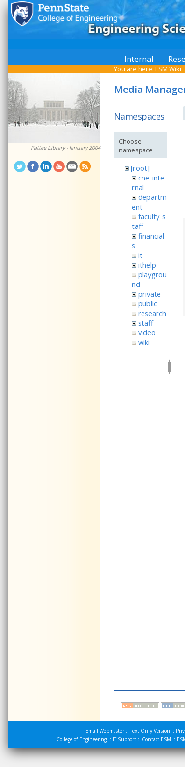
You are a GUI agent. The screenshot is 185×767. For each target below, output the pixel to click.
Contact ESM (156, 739)
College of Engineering (82, 739)
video (147, 332)
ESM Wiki (168, 68)
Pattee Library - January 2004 (65, 147)
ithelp (147, 265)
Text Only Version (150, 730)
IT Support (124, 739)
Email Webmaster (104, 730)
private (149, 294)
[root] (140, 168)
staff (145, 323)
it (140, 255)
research (152, 313)
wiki (144, 342)
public (147, 303)
